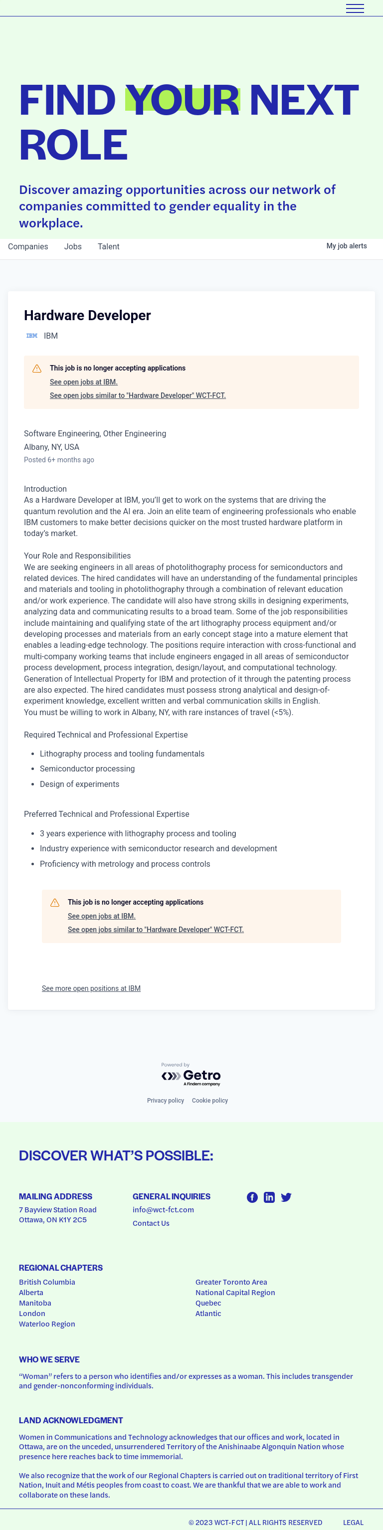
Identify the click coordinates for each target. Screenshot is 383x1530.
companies (28, 246)
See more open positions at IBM (91, 988)
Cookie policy (210, 1100)
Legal (353, 1522)
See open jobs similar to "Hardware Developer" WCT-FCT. (138, 395)
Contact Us (151, 1223)
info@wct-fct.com (163, 1209)
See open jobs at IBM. (84, 382)
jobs (73, 246)
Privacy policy (165, 1100)
